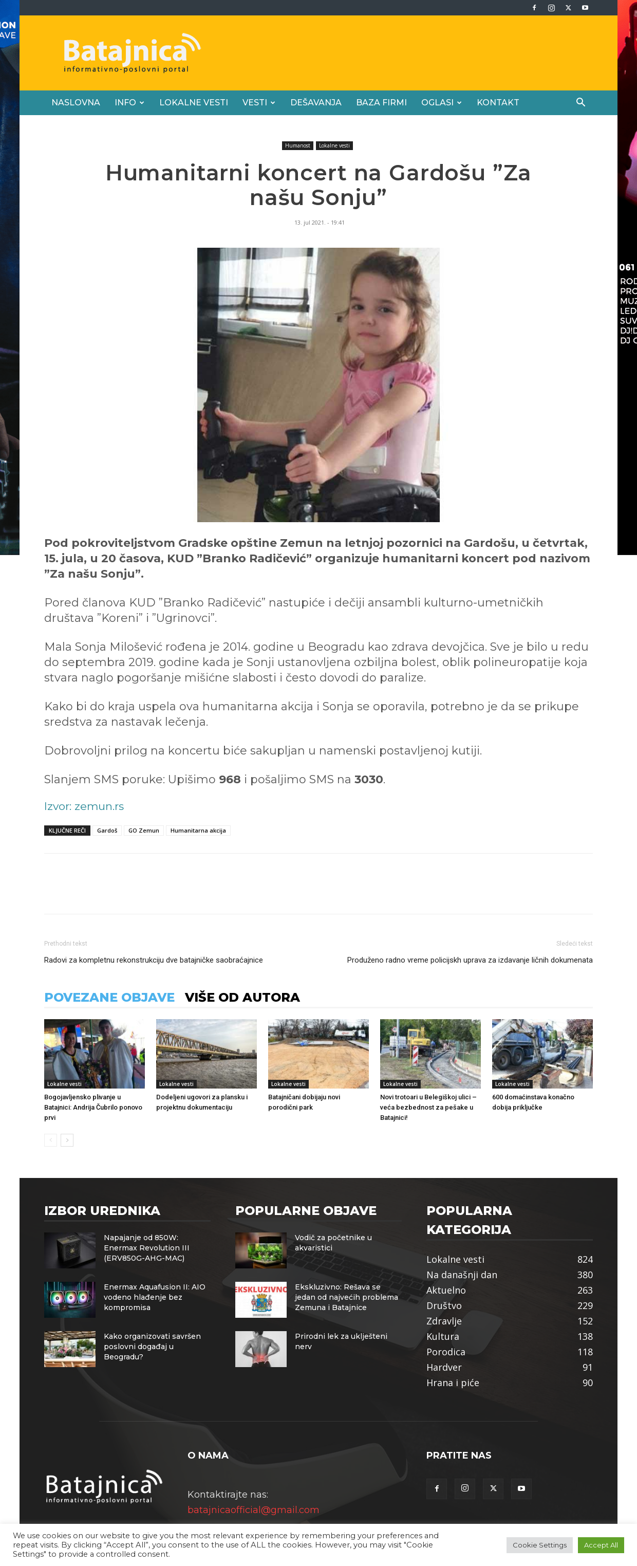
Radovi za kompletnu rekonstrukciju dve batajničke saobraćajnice (153, 960)
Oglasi (441, 102)
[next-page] (67, 1140)
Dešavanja (316, 102)
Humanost (297, 145)
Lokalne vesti (193, 102)
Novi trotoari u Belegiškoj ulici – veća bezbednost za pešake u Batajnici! (428, 1107)
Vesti (258, 102)
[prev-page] (50, 1140)
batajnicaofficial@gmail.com (254, 1510)
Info (129, 102)
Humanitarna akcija (198, 830)
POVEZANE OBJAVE (109, 997)
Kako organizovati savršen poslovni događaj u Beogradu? (152, 1346)
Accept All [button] (601, 1545)
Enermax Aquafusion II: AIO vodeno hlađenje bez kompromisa (154, 1297)
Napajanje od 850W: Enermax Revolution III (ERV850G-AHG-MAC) (147, 1248)
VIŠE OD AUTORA (242, 997)
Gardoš (107, 830)
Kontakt (498, 102)
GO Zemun (143, 830)
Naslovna (75, 102)
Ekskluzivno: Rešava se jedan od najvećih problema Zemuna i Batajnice (346, 1297)
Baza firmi (381, 102)
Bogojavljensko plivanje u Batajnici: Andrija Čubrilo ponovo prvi (93, 1107)
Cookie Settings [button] (540, 1545)
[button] (580, 103)
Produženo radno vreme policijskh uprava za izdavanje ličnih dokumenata (470, 960)
